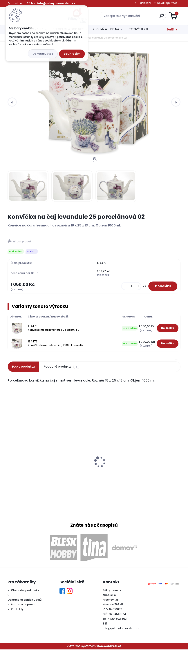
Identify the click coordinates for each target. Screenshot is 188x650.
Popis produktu (23, 367)
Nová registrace (167, 3)
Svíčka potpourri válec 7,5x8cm (90, 463)
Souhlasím (72, 54)
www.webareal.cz (109, 646)
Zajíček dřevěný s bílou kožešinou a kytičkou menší (152, 465)
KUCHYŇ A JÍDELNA (106, 29)
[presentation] (12, 102)
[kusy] (129, 286)
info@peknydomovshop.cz (121, 629)
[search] (138, 17)
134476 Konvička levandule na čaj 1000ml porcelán (56, 344)
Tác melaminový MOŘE (26, 456)
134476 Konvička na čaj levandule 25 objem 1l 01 (54, 328)
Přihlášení (145, 3)
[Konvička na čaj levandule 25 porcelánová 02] (94, 102)
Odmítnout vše (42, 54)
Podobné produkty (61, 367)
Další (170, 29)
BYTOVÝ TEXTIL (139, 29)
